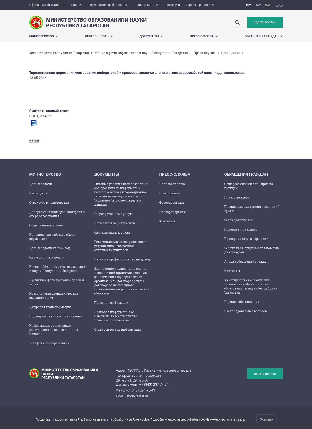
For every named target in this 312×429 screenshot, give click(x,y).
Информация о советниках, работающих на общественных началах (53, 329)
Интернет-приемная (240, 229)
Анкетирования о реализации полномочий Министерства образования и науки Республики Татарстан (251, 286)
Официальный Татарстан (47, 4)
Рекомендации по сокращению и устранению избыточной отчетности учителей (120, 246)
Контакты (167, 221)
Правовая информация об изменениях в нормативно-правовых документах (116, 316)
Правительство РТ (146, 4)
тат (258, 5)
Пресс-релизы (170, 193)
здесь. (240, 419)
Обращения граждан (264, 36)
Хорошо (266, 419)
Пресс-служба (204, 36)
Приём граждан (236, 197)
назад (34, 140)
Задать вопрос (265, 22)
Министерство (43, 36)
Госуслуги (173, 4)
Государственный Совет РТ (108, 4)
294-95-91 (123, 380)
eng (267, 5)
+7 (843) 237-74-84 (154, 384)
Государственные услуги (114, 214)
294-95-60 (140, 380)
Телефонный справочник (49, 343)
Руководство (39, 193)
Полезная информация (112, 303)
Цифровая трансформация (50, 307)
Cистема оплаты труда (112, 232)
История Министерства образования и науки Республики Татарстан (58, 269)
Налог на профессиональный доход (122, 259)
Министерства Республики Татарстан (59, 53)
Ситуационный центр (46, 257)
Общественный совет (46, 225)
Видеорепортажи (172, 212)
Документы (151, 36)
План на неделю (172, 184)
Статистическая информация (117, 329)
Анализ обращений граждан (246, 261)
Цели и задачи (40, 184)
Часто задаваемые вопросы (246, 311)
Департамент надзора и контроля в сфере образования (57, 214)
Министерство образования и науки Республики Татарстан (141, 53)
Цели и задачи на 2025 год (49, 248)
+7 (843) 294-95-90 (146, 376)
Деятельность (99, 36)
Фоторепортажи (171, 202)
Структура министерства (49, 202)
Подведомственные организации (55, 316)
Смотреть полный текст (49, 111)
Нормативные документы (115, 223)
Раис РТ (77, 4)
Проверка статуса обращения (247, 239)
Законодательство (238, 220)
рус (249, 5)
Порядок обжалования (242, 302)
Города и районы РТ (200, 4)
